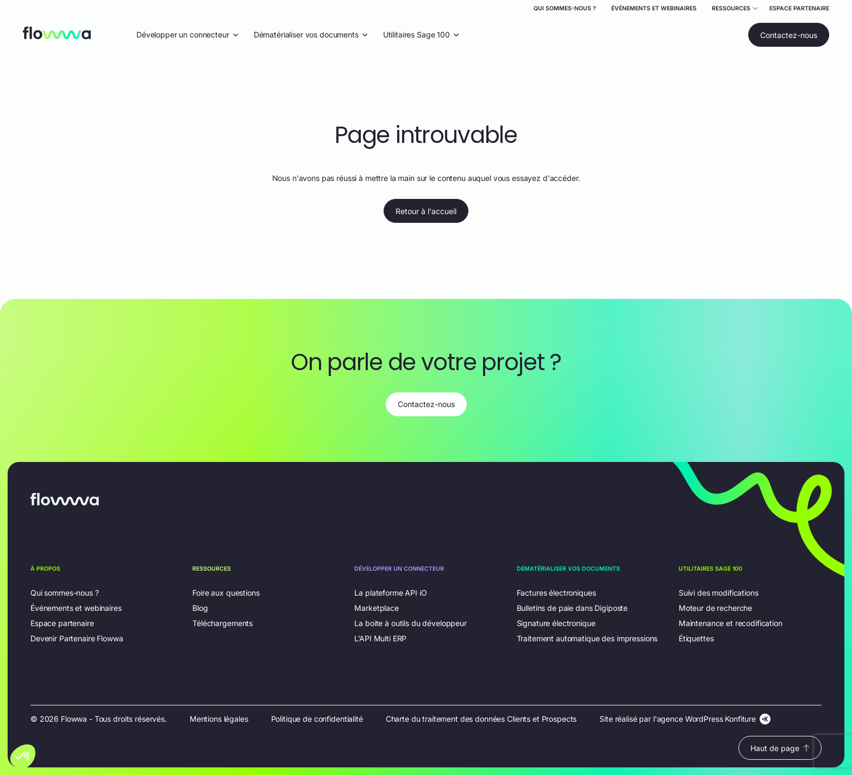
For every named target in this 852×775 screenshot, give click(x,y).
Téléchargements (222, 623)
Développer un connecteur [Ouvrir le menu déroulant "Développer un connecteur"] (187, 34)
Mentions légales (219, 718)
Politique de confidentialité (317, 718)
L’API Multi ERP (380, 638)
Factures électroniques (556, 592)
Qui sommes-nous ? (565, 8)
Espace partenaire (799, 8)
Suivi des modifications (719, 592)
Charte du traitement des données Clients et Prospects (481, 718)
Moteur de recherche (715, 607)
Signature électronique (556, 623)
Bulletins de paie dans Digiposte (572, 607)
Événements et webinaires (654, 8)
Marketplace (376, 607)
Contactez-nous (788, 35)
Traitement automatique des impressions (587, 638)
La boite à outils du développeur (410, 623)
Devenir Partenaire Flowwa (76, 638)
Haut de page (780, 748)
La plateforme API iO (390, 592)
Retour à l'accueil (426, 211)
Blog (200, 607)
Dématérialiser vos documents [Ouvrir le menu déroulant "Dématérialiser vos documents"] (311, 34)
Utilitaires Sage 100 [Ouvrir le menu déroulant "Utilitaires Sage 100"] (421, 34)
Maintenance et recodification (730, 623)
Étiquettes (696, 638)
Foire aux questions (225, 592)
